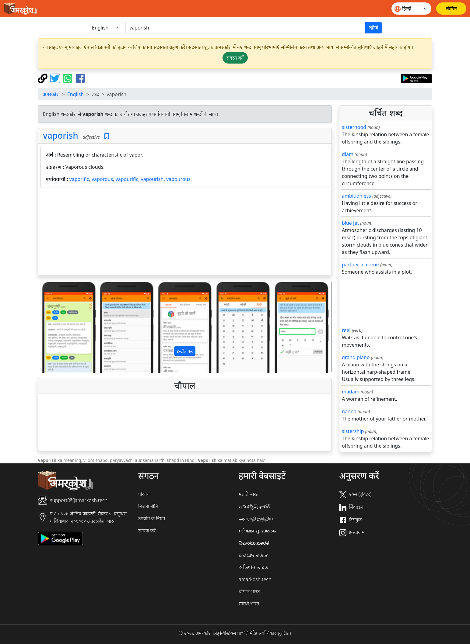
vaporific (79, 179)
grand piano (356, 357)
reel (346, 330)
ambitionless (356, 195)
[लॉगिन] (451, 8)
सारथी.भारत (249, 603)
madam (351, 391)
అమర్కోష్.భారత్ (254, 506)
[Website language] (411, 8)
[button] (60, 327)
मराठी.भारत (248, 494)
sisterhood (354, 127)
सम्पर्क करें (147, 530)
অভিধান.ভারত (253, 567)
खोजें (373, 27)
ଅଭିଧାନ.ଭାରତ (253, 555)
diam (347, 154)
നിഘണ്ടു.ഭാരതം (257, 530)
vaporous (102, 179)
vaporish (60, 135)
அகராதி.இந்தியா (257, 518)
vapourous (178, 179)
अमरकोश (51, 94)
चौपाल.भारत (249, 591)
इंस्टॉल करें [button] (185, 351)
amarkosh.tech (255, 579)
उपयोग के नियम (151, 518)
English (75, 94)
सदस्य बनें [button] (235, 57)
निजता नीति (148, 506)
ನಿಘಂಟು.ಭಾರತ (254, 542)
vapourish (152, 179)
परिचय (143, 494)
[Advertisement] (184, 232)
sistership (353, 431)
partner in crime (360, 264)
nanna (349, 411)
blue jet (350, 223)
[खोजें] (245, 27)
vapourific (127, 179)
